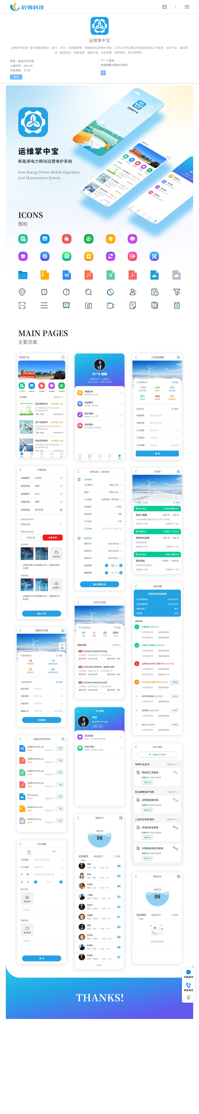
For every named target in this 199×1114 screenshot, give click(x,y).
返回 (16, 76)
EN (164, 6)
